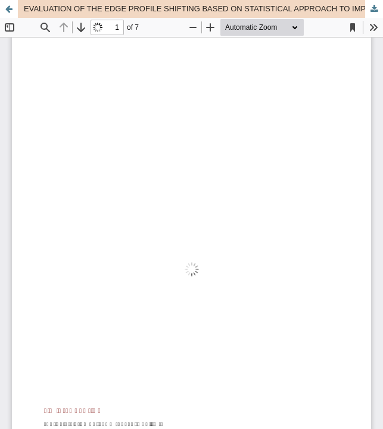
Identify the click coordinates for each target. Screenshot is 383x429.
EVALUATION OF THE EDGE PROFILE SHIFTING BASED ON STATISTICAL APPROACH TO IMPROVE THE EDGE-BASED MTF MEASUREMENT (203, 8)
